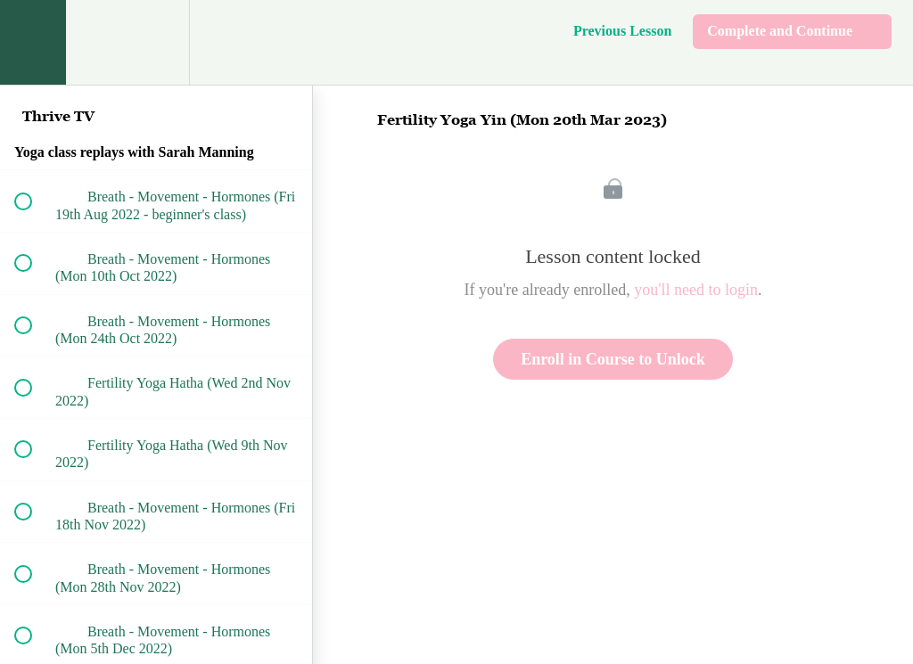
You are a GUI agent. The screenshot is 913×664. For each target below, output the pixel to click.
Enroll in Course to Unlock (613, 359)
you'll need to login (696, 290)
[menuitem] (156, 42)
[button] (33, 42)
